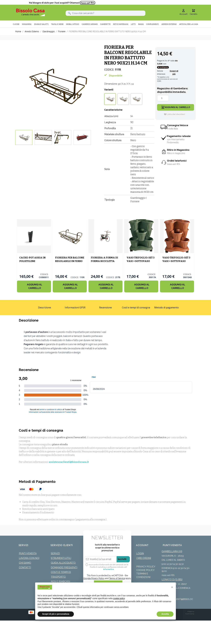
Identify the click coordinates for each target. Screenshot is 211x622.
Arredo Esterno (32, 31)
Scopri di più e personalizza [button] (55, 614)
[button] (172, 587)
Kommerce (189, 614)
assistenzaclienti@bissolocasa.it (69, 462)
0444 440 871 (87, 3)
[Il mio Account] (183, 12)
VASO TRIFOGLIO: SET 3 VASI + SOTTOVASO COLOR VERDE (140, 261)
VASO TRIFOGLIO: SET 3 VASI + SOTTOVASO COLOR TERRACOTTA (176, 261)
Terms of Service (117, 578)
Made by (190, 611)
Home (18, 31)
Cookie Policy (145, 570)
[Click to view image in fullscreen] (56, 84)
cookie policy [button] (119, 598)
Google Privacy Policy (93, 578)
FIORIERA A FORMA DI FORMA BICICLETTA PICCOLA (104, 261)
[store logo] (30, 12)
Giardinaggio (48, 31)
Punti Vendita (28, 553)
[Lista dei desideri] (174, 114)
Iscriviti (122, 559)
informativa (108, 569)
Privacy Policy (145, 566)
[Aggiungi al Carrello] (34, 286)
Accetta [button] (165, 614)
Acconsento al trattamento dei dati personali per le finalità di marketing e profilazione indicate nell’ (108, 567)
